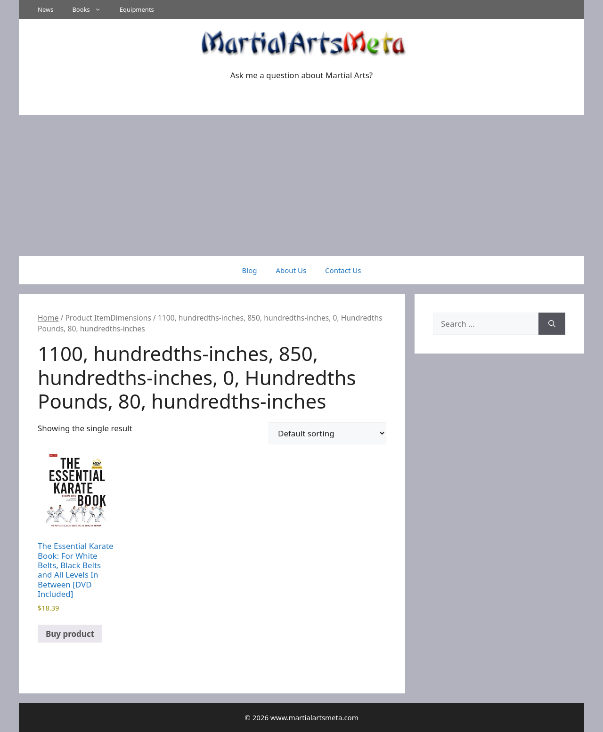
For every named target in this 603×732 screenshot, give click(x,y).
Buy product (70, 633)
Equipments (137, 9)
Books (91, 9)
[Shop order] (327, 433)
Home (48, 318)
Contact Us (343, 270)
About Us (291, 270)
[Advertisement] (301, 185)
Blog (249, 270)
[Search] (551, 324)
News (45, 9)
